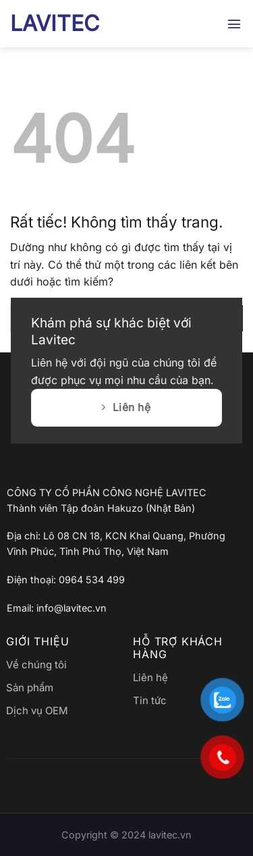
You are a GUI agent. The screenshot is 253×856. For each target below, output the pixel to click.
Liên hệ (150, 677)
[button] (235, 23)
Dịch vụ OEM (37, 710)
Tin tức (150, 700)
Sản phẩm (29, 687)
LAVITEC (54, 23)
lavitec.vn (170, 834)
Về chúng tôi (36, 664)
